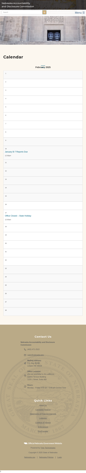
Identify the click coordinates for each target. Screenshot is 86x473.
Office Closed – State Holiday (18, 216)
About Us (43, 405)
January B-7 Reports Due (16, 152)
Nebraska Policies (46, 457)
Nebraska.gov (29, 457)
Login (59, 457)
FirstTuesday (43, 431)
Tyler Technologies (48, 448)
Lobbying (43, 418)
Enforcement (43, 427)
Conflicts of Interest (43, 423)
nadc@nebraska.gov (35, 355)
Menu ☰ (80, 12)
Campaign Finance (43, 410)
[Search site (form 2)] (22, 12)
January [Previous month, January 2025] (43, 65)
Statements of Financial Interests (43, 414)
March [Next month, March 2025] (43, 67)
